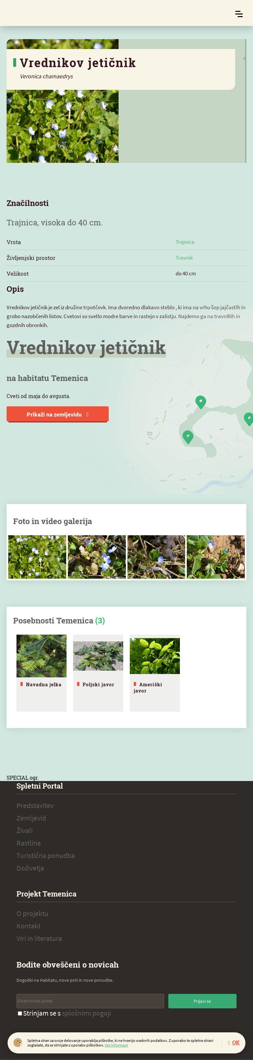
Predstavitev (35, 805)
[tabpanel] (41, 673)
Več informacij (116, 1045)
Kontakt (28, 925)
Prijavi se (202, 1001)
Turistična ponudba (45, 855)
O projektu (32, 913)
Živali (24, 830)
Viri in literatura (39, 938)
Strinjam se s (64, 1013)
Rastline (28, 842)
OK (235, 1042)
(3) (100, 620)
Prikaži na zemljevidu (58, 414)
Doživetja (30, 867)
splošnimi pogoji (86, 1013)
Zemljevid (31, 817)
